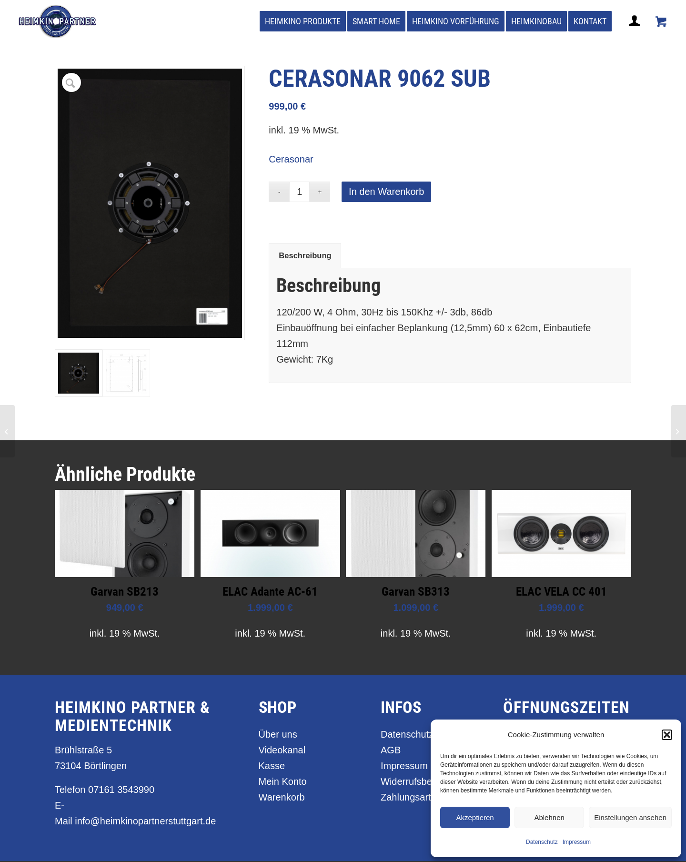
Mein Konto (283, 782)
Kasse (272, 766)
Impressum (577, 842)
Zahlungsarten (411, 798)
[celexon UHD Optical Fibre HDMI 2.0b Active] (678, 431)
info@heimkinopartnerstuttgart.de (145, 822)
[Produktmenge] (299, 192)
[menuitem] (302, 21)
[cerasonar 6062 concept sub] (7, 431)
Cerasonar (291, 159)
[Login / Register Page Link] (635, 32)
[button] (667, 735)
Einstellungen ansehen (630, 817)
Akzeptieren (475, 817)
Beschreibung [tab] (305, 255)
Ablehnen (549, 817)
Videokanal (282, 751)
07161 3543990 (121, 790)
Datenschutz (542, 842)
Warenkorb (282, 798)
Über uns (278, 735)
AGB (391, 751)
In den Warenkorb (386, 191)
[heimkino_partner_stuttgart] (57, 21)
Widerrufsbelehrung (422, 782)
